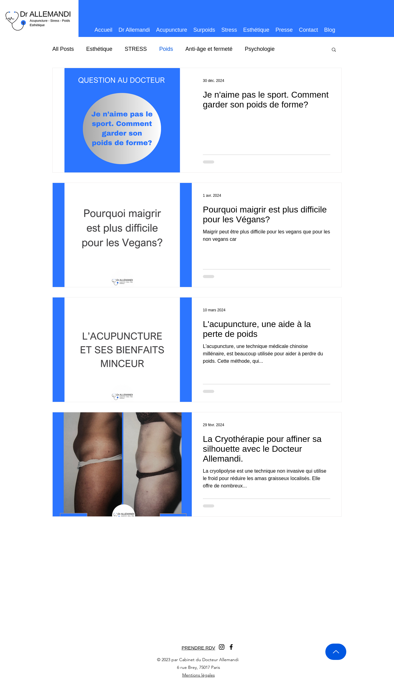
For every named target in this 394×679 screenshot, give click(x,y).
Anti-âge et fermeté (208, 49)
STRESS (136, 49)
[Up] (335, 652)
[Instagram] (221, 647)
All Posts (63, 49)
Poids (166, 49)
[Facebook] (231, 647)
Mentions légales (198, 675)
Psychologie (260, 49)
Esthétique (99, 49)
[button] (334, 50)
